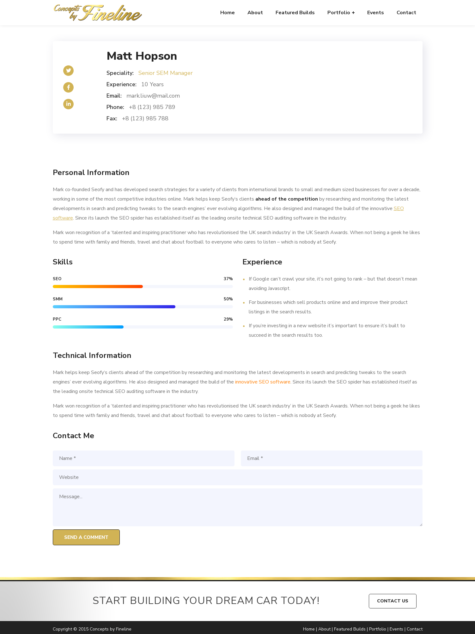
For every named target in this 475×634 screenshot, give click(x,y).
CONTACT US (392, 601)
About (324, 629)
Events (396, 629)
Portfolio (377, 629)
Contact (415, 629)
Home (309, 629)
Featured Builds (350, 629)
